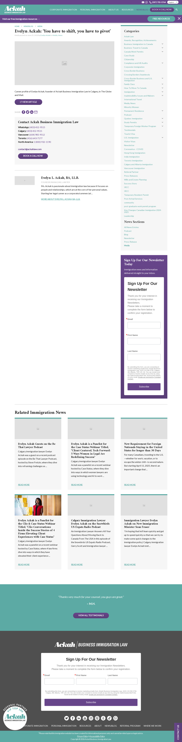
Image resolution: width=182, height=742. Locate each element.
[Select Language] (173, 2)
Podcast (128, 115)
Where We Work (152, 726)
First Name (133, 335)
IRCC (126, 187)
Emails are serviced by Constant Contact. (103, 694)
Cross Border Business (134, 71)
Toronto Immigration (133, 160)
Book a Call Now (161, 9)
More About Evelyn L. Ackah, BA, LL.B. (60, 199)
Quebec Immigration (133, 118)
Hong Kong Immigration (134, 153)
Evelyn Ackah (46, 35)
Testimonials (130, 130)
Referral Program (130, 726)
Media (39, 26)
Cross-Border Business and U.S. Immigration (138, 79)
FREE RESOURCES (161, 18)
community (129, 202)
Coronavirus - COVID (133, 149)
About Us (113, 9)
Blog (126, 234)
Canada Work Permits (133, 51)
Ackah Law (129, 36)
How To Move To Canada (135, 88)
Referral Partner (131, 172)
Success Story (130, 183)
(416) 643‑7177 (34, 138)
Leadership (129, 216)
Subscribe (144, 386)
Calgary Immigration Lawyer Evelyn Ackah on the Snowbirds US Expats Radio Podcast (90, 524)
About (98, 726)
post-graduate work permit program (140, 206)
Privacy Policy (82, 736)
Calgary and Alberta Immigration (138, 164)
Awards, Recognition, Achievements (140, 40)
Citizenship (129, 59)
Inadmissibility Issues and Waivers (139, 95)
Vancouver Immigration (134, 168)
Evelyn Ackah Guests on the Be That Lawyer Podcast (36, 446)
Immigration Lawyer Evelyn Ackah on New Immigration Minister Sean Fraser (141, 524)
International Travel (133, 99)
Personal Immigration (92, 9)
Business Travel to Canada (136, 48)
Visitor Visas (129, 141)
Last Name (133, 351)
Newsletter (129, 145)
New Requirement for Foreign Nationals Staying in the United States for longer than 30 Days (143, 447)
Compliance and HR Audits (136, 63)
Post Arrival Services (133, 199)
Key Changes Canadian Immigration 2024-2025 (143, 211)
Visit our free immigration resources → (21, 18)
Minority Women (131, 107)
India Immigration (132, 156)
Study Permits (130, 122)
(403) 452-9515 (37, 127)
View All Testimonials (91, 615)
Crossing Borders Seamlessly (137, 74)
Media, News (58, 35)
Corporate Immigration (63, 9)
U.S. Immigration (131, 137)
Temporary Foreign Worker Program (140, 126)
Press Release (130, 242)
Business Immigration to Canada (138, 44)
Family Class (129, 84)
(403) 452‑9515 (34, 131)
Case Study (129, 55)
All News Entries (131, 227)
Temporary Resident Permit (136, 195)
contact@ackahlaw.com (30, 149)
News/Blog (142, 9)
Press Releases (131, 176)
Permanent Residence (134, 111)
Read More (24, 485)
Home (17, 26)
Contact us (178, 732)
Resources (127, 9)
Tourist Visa (129, 134)
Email (130, 319)
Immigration (129, 92)
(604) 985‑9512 (37, 134)
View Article (28, 102)
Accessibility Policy (97, 736)
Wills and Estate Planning (135, 179)
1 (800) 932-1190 (42, 142)
